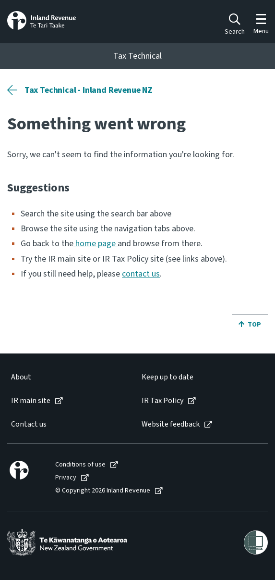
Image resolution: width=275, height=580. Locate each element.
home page (95, 244)
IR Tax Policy (162, 400)
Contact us (29, 424)
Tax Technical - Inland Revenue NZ (88, 90)
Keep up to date (167, 377)
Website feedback (171, 424)
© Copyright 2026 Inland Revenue (102, 491)
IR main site (30, 400)
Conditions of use (80, 465)
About (21, 377)
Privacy (65, 478)
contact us (141, 274)
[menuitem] (66, 377)
